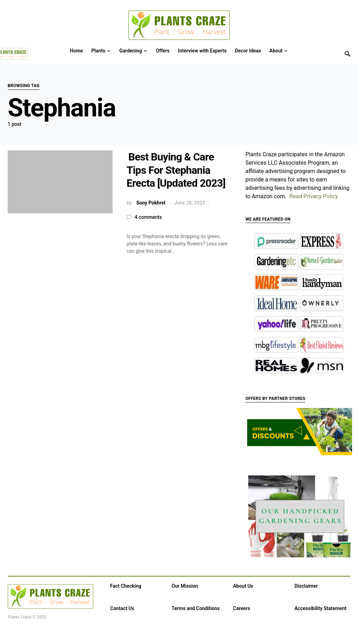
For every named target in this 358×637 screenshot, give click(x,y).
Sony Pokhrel (150, 203)
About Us (243, 586)
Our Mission (185, 586)
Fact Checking (125, 586)
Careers (241, 608)
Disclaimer (306, 586)
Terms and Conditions (196, 608)
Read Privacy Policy (313, 196)
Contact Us (122, 608)
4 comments (148, 217)
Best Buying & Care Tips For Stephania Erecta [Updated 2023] (176, 170)
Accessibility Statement (320, 608)
